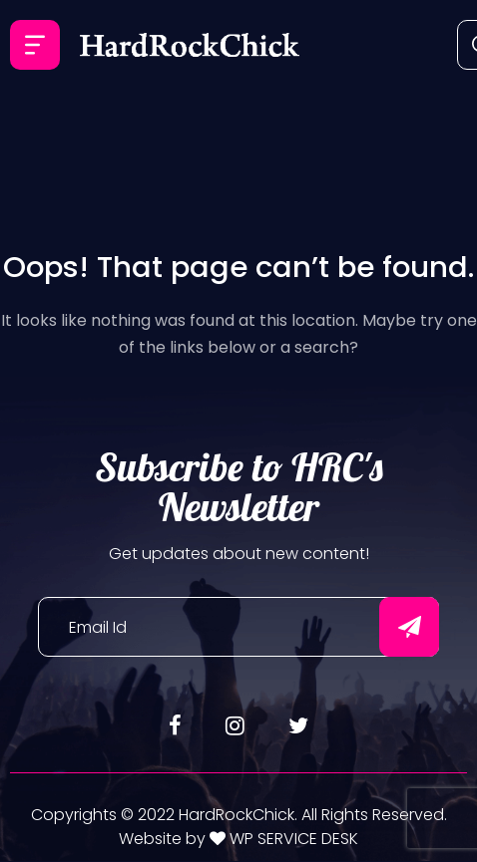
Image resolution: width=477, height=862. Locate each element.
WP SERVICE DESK (292, 838)
